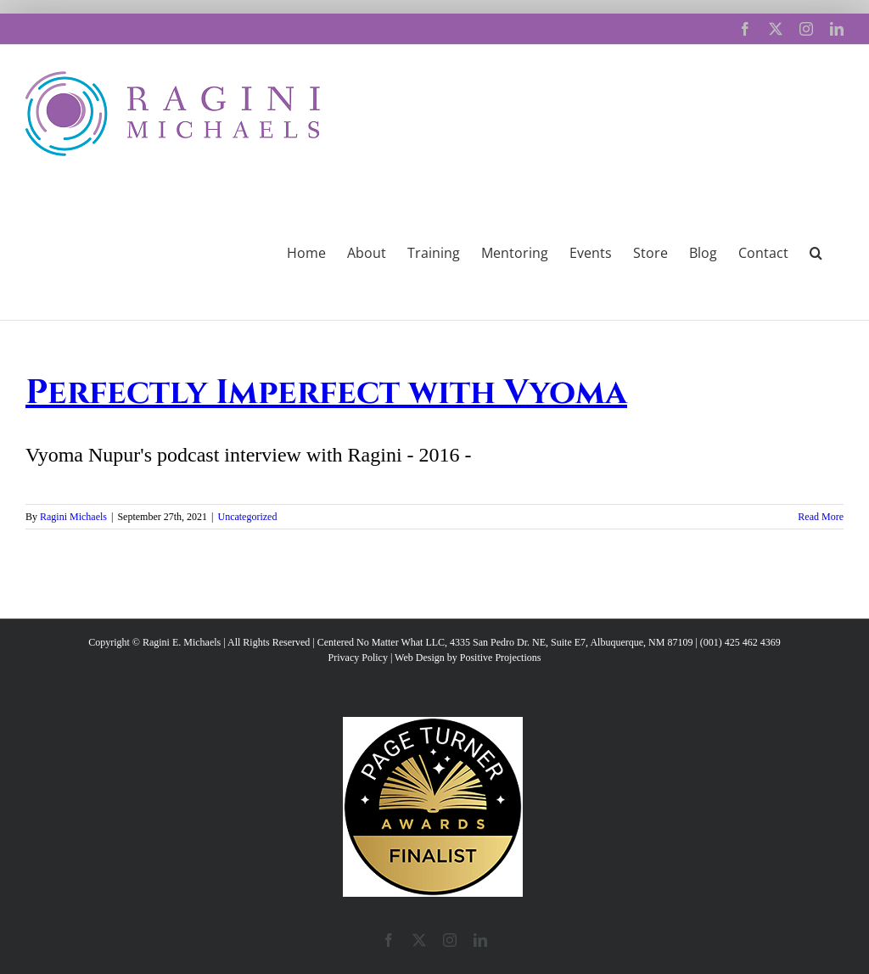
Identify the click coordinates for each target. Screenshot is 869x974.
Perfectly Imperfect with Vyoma (326, 393)
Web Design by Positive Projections (468, 657)
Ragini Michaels (73, 517)
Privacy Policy (358, 657)
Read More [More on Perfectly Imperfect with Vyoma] (821, 517)
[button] (816, 251)
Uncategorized (247, 517)
